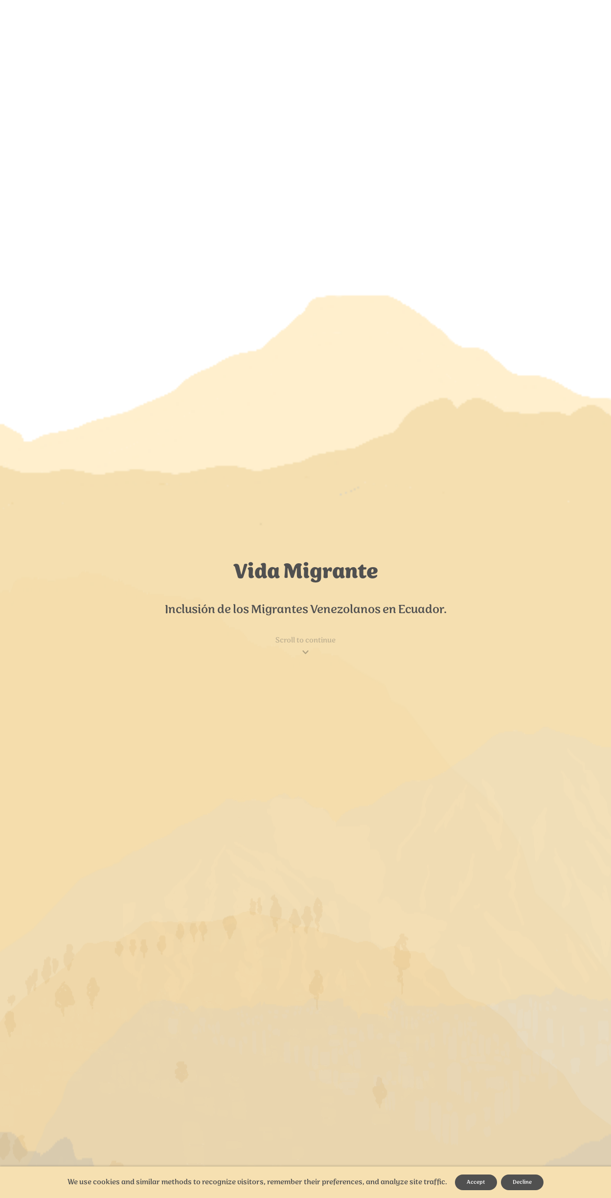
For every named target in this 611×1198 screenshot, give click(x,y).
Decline (522, 1182)
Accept (476, 1182)
